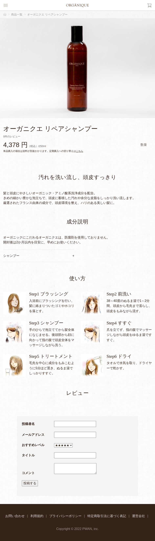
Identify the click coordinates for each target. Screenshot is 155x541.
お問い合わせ (15, 516)
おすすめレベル (33, 445)
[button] (5, 5)
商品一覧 (16, 14)
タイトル (28, 455)
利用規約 (36, 516)
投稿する (29, 483)
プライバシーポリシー (65, 516)
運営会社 (138, 516)
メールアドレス (33, 434)
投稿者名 (28, 424)
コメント (28, 473)
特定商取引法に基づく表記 (106, 516)
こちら (79, 151)
